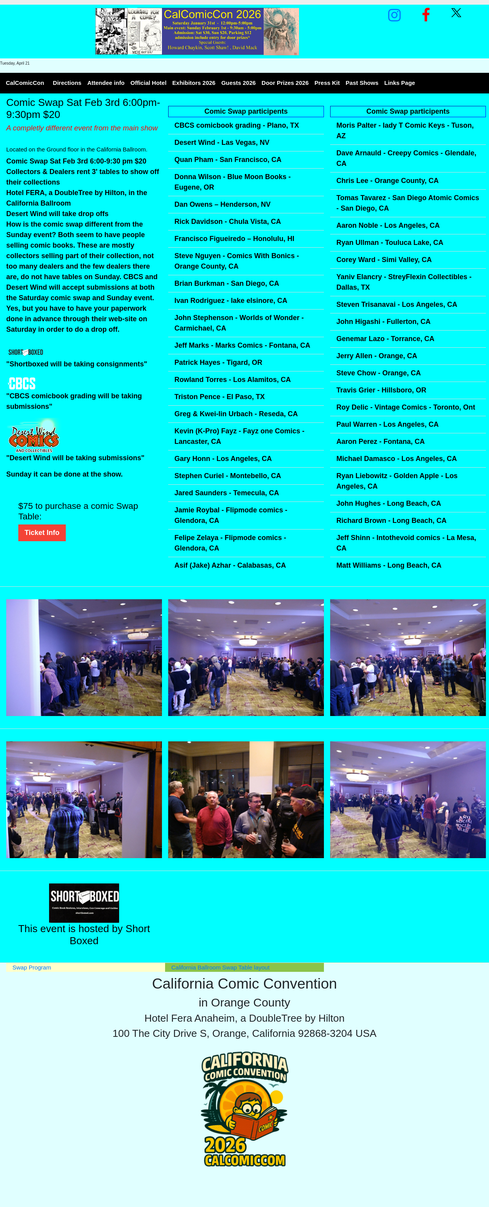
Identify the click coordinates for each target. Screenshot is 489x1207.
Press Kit (327, 82)
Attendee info (106, 82)
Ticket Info (42, 533)
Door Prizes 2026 (285, 82)
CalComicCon (25, 82)
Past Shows (362, 82)
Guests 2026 (238, 82)
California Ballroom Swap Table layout (220, 967)
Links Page (399, 82)
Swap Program (31, 967)
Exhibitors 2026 (194, 82)
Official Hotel (148, 82)
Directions (67, 82)
